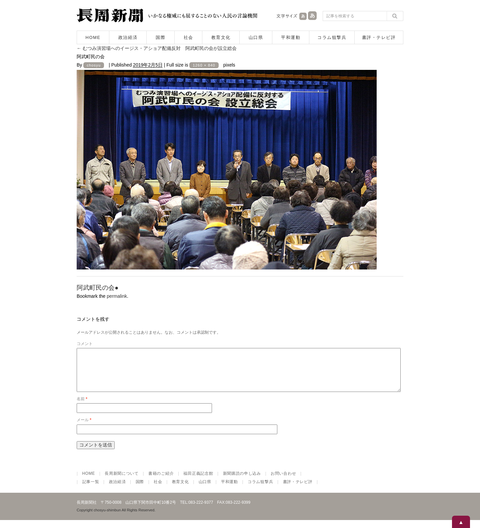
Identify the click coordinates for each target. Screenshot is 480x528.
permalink (117, 296)
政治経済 (128, 37)
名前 (82, 407)
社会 (188, 37)
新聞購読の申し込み (242, 481)
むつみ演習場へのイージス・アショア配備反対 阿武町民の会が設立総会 (157, 48)
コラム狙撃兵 (331, 37)
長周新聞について (122, 481)
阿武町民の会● (97, 287)
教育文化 (221, 37)
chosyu (94, 65)
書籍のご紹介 (161, 481)
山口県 (256, 37)
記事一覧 (90, 489)
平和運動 (290, 37)
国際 (160, 37)
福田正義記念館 (198, 481)
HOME (93, 37)
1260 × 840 (204, 65)
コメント (85, 343)
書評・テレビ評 (379, 37)
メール (84, 428)
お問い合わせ (283, 481)
